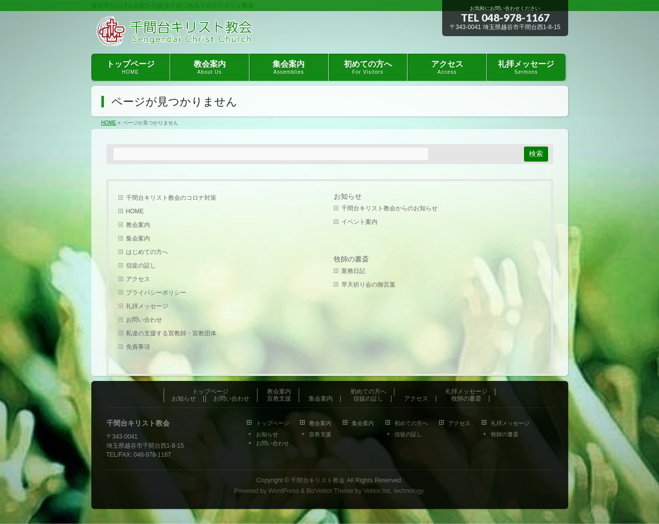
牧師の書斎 (351, 259)
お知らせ (348, 196)
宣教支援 (279, 399)
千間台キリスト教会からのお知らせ (389, 208)
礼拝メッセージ (147, 306)
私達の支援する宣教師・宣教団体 (171, 333)
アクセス (138, 279)
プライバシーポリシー (156, 292)
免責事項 (138, 346)
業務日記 (353, 271)
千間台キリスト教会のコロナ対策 (171, 197)
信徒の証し (141, 265)
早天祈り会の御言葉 (368, 284)
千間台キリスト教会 (318, 480)
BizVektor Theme (329, 490)
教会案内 (138, 224)
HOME (135, 211)
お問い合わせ (144, 319)
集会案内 (138, 238)
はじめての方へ (147, 251)
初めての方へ (368, 391)
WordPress (284, 490)
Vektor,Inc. (377, 490)
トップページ (210, 391)
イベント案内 (359, 221)
